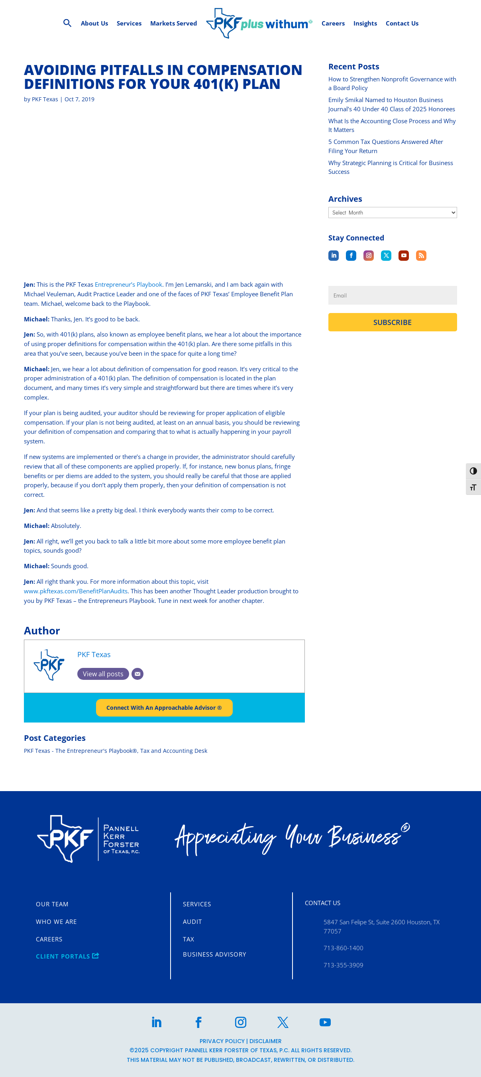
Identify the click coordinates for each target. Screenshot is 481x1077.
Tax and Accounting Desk (173, 763)
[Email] (137, 686)
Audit (192, 921)
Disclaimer (265, 1041)
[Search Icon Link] (67, 23)
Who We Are (56, 921)
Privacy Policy (222, 1041)
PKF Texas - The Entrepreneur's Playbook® (80, 763)
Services (197, 904)
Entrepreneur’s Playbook (128, 296)
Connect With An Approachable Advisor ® (164, 719)
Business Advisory (214, 954)
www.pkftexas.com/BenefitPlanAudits (76, 603)
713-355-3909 (343, 965)
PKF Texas (45, 111)
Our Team (52, 904)
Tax (188, 939)
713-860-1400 (343, 948)
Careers (49, 939)
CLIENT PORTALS (67, 956)
